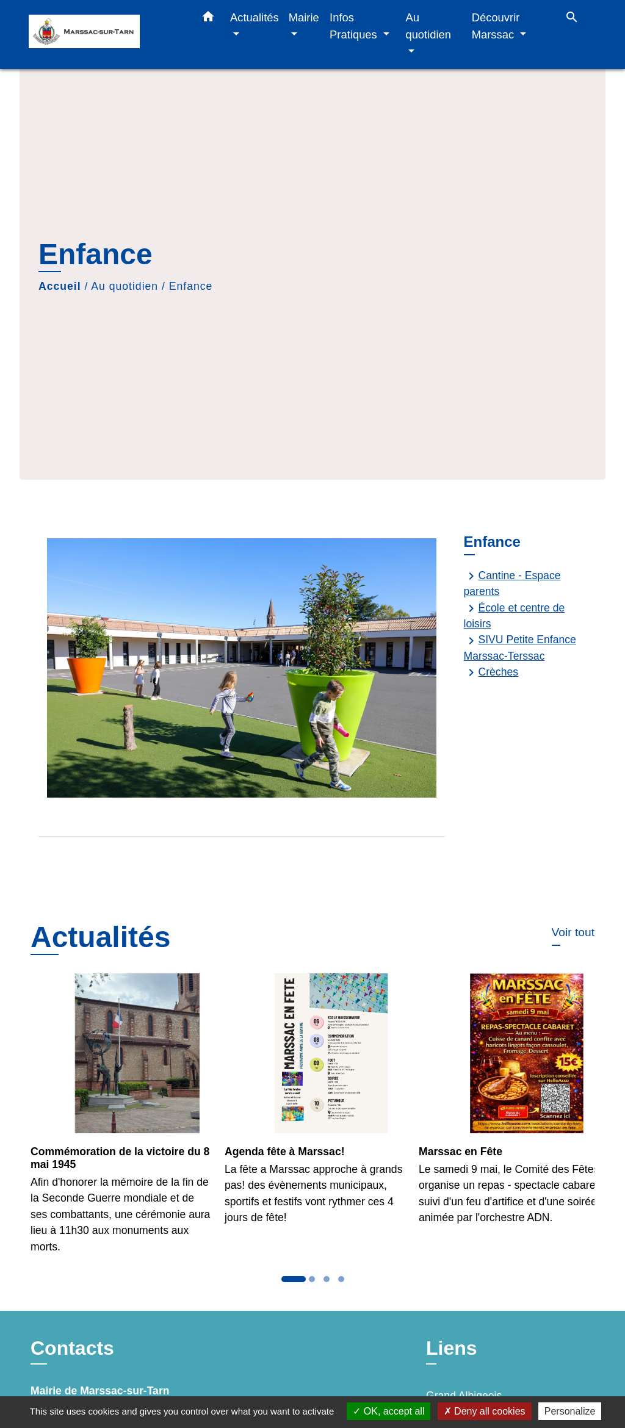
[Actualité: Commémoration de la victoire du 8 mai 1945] (118, 1120)
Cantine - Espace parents (512, 583)
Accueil (59, 286)
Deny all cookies (485, 1411)
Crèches (491, 672)
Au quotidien (124, 286)
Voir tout (573, 932)
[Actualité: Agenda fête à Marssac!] (312, 1105)
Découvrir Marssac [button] (496, 26)
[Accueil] (105, 34)
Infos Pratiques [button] (355, 26)
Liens (451, 1348)
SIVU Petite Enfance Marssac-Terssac (520, 647)
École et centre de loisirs (514, 615)
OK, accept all (388, 1411)
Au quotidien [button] (428, 26)
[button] (208, 19)
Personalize (570, 1411)
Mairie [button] (304, 17)
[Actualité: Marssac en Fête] (506, 1105)
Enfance (191, 286)
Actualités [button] (254, 17)
